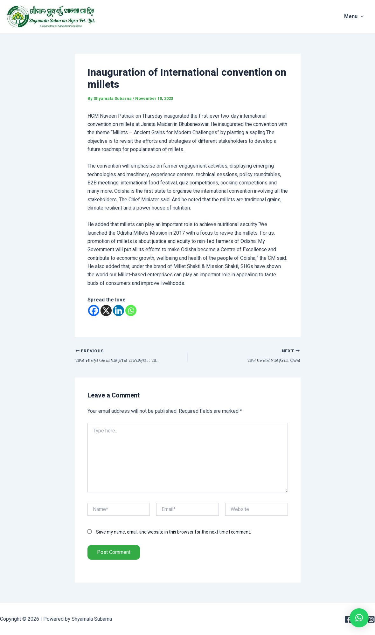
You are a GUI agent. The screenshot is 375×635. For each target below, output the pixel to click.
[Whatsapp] (130, 310)
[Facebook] (93, 310)
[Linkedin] (118, 310)
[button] (359, 617)
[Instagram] (371, 619)
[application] (365, 16)
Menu (359, 16)
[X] (106, 310)
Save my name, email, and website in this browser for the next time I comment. (173, 532)
